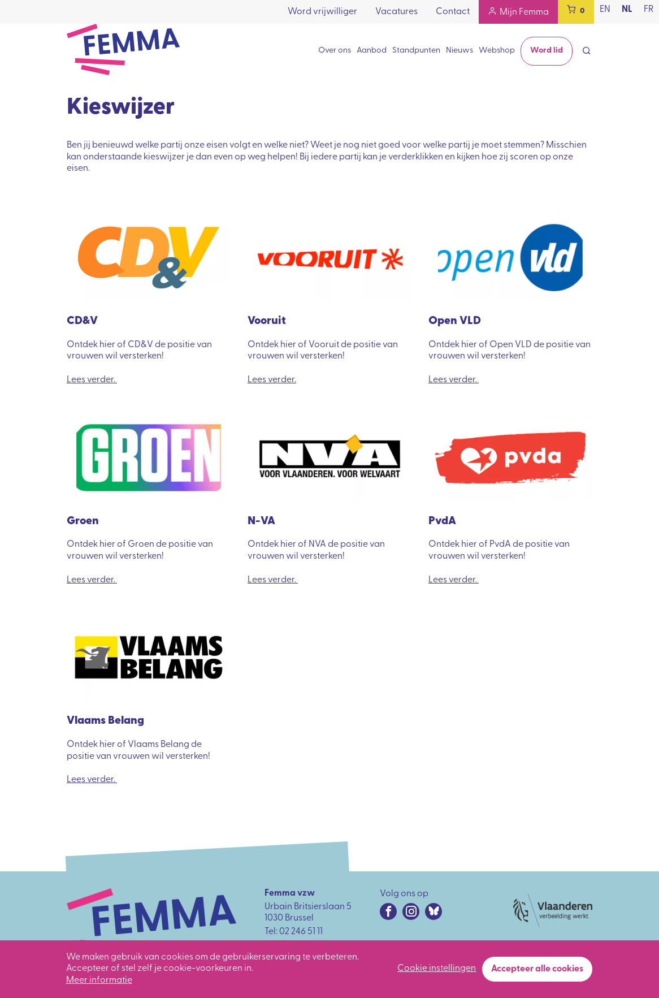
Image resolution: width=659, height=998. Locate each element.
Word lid (546, 50)
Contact (453, 11)
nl (627, 9)
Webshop (497, 50)
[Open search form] (586, 51)
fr (648, 9)
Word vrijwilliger (322, 11)
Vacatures (396, 11)
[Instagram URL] (410, 911)
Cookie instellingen (436, 972)
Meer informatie (99, 984)
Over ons (334, 50)
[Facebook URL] (388, 911)
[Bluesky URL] (433, 911)
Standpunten (416, 50)
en (605, 9)
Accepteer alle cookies (537, 973)
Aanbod (372, 50)
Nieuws (459, 50)
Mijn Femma (524, 12)
